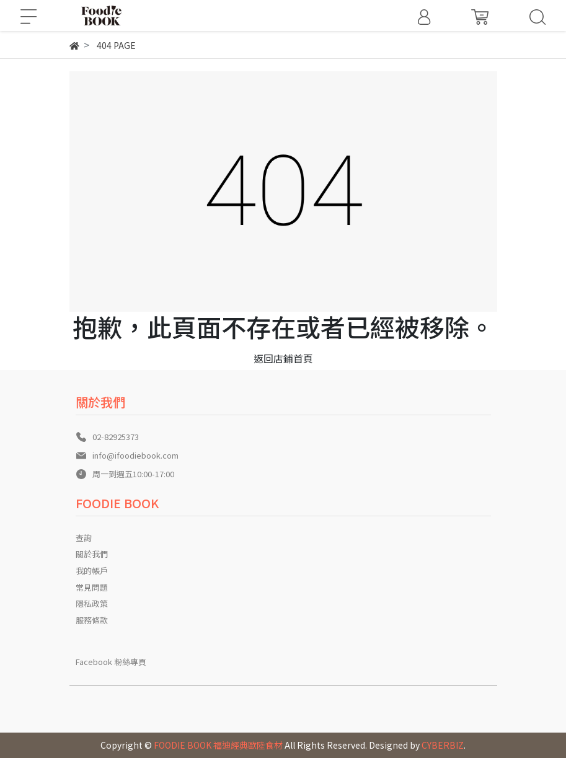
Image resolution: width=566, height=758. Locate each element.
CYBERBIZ (443, 745)
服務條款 (92, 620)
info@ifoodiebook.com (135, 455)
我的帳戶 (92, 570)
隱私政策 (92, 603)
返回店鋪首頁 (283, 358)
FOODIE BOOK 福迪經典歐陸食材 (218, 745)
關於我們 (92, 554)
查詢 (84, 538)
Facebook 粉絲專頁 (111, 662)
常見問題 (92, 587)
